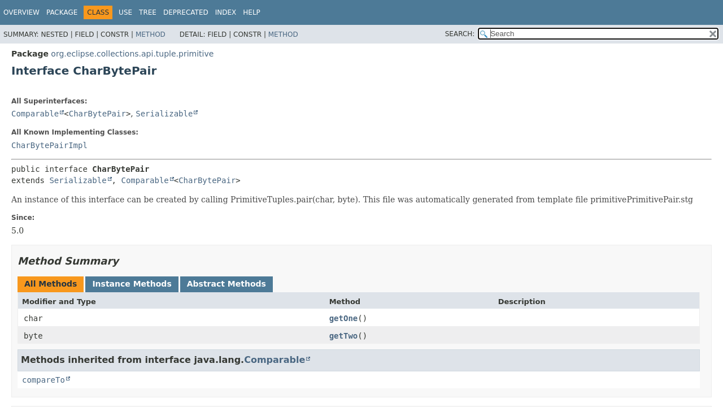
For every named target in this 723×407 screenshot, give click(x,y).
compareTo (43, 379)
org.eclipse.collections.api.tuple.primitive (132, 53)
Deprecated (185, 12)
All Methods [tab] (50, 283)
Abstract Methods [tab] (226, 283)
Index (226, 12)
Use (125, 12)
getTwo (343, 335)
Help (251, 12)
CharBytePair (97, 113)
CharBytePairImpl (49, 145)
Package (61, 12)
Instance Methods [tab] (131, 283)
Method (150, 34)
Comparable (35, 113)
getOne (343, 318)
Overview (21, 12)
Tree (147, 12)
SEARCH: (460, 34)
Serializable (164, 113)
